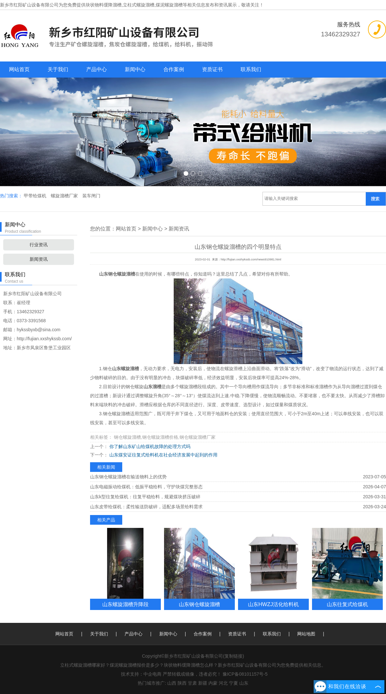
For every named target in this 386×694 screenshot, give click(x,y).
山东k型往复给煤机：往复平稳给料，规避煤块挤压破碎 (145, 496)
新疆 (202, 683)
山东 (243, 683)
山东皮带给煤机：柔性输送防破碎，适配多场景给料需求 (146, 506)
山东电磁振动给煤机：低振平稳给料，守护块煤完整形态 (146, 486)
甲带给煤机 (36, 195)
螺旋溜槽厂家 (65, 195)
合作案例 (173, 69)
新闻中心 (135, 69)
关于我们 (58, 69)
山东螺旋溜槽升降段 (125, 604)
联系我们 (251, 69)
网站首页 (19, 69)
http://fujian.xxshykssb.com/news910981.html (251, 259)
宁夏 (233, 683)
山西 (171, 683)
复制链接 (234, 656)
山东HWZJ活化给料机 (273, 604)
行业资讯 (39, 244)
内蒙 (212, 683)
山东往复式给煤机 (347, 604)
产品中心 (96, 69)
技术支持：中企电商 (141, 674)
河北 (223, 683)
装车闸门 (91, 195)
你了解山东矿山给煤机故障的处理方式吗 (149, 446)
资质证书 (212, 69)
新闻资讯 (39, 259)
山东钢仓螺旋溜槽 (199, 604)
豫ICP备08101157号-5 (245, 674)
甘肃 (192, 683)
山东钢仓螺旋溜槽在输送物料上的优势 (128, 476)
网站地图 (306, 633)
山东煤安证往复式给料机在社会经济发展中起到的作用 (162, 454)
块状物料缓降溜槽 (104, 4)
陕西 (182, 683)
